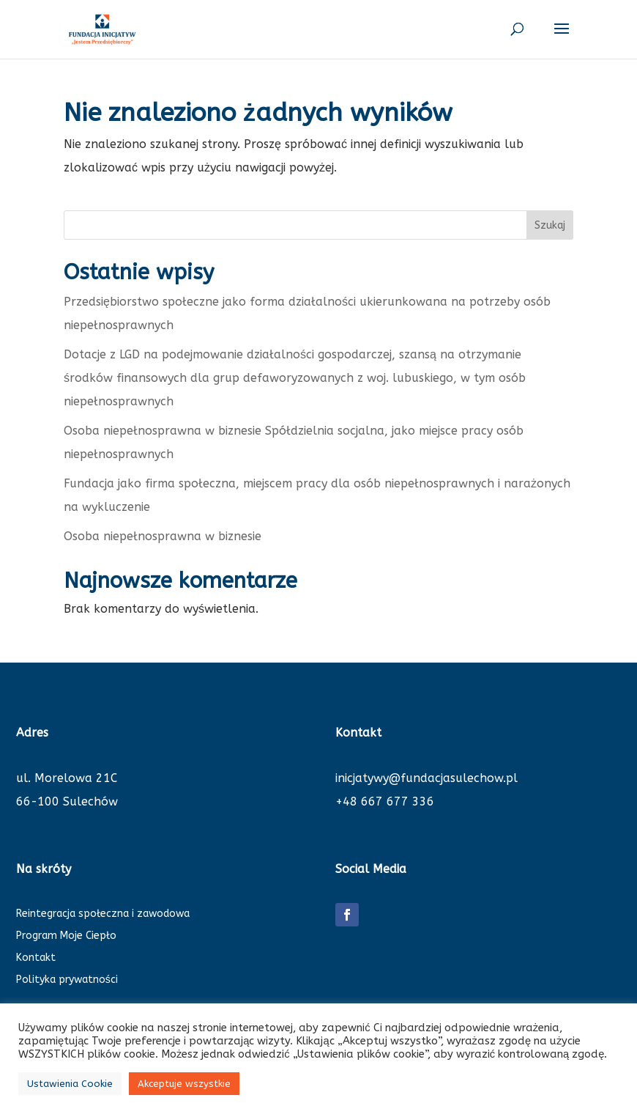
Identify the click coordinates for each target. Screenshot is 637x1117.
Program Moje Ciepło (66, 936)
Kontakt (36, 958)
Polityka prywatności (67, 980)
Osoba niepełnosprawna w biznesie (162, 536)
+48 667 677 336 (384, 801)
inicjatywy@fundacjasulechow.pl (426, 778)
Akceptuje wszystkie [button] (184, 1083)
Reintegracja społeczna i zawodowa (103, 914)
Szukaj (549, 225)
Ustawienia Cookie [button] (70, 1083)
